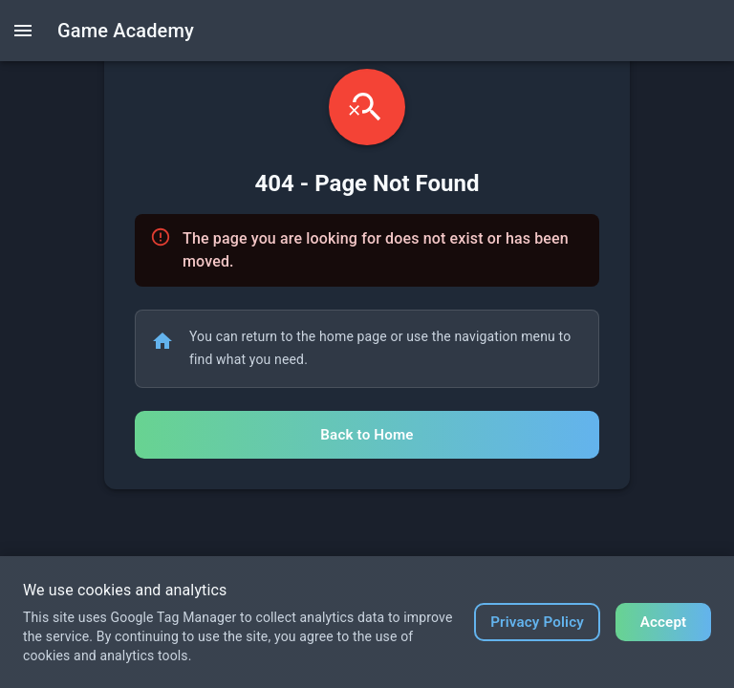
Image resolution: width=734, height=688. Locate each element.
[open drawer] (23, 30)
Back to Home (366, 434)
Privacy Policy (537, 622)
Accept (663, 622)
